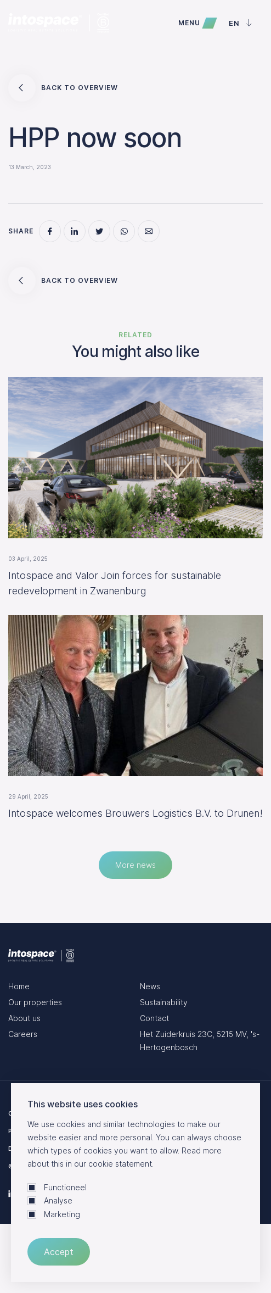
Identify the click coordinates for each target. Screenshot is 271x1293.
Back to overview (63, 88)
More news (135, 865)
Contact (154, 1018)
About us (24, 1018)
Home (19, 986)
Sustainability (164, 1002)
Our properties (35, 1002)
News (150, 986)
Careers (22, 1034)
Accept (59, 1251)
